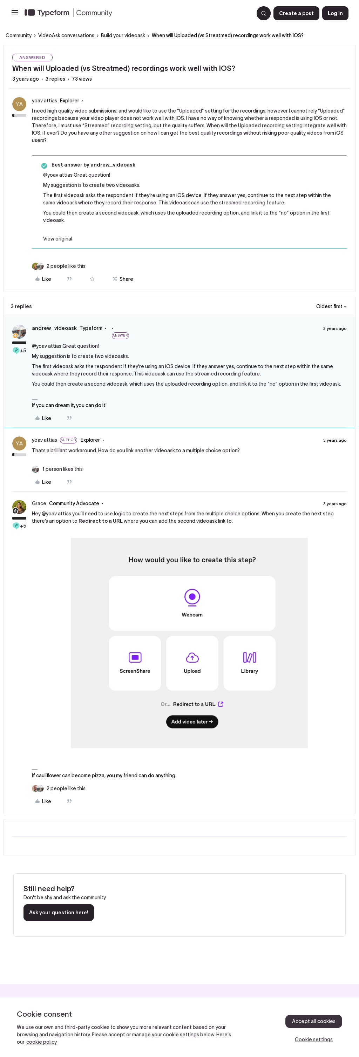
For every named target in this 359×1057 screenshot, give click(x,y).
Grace (39, 503)
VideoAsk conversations (66, 35)
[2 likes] (66, 266)
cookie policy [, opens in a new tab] (41, 1042)
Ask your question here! (58, 912)
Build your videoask (123, 35)
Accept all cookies (314, 1021)
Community (19, 35)
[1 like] (62, 469)
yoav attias (44, 100)
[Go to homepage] (136, 13)
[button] (15, 15)
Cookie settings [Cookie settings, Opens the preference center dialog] (314, 1039)
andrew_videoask (54, 328)
